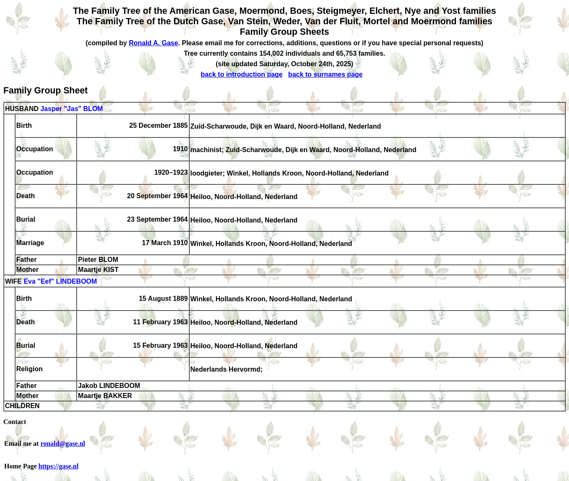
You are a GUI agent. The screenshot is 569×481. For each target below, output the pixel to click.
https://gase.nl (59, 466)
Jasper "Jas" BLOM (71, 108)
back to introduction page (242, 74)
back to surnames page (325, 74)
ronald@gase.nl (63, 443)
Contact (14, 421)
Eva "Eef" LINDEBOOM (60, 281)
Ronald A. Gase (153, 43)
